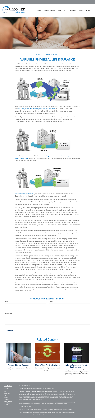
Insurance (7, 393)
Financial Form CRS (25, 385)
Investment (7, 390)
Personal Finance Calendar (18, 365)
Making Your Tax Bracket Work (47, 365)
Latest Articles (8, 401)
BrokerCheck (51, 388)
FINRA (68, 409)
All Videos (7, 403)
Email (51, 302)
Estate (6, 392)
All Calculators (8, 405)
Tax (5, 395)
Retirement (7, 388)
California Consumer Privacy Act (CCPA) (65, 402)
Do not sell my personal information (59, 403)
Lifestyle (6, 399)
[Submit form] (10, 330)
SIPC (71, 409)
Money (6, 397)
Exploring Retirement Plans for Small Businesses (76, 366)
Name (7, 302)
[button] (49, 10)
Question (8, 313)
